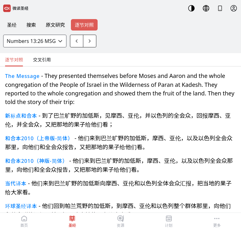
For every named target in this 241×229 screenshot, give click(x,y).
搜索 (31, 25)
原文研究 (55, 25)
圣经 (12, 25)
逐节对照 (84, 25)
